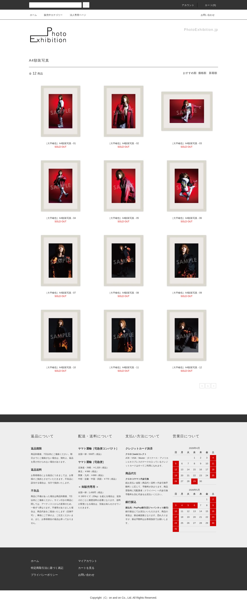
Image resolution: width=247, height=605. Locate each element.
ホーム (33, 15)
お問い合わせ (205, 15)
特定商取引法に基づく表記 (47, 567)
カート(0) (208, 5)
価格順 (202, 72)
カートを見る (86, 567)
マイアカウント (87, 560)
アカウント (186, 5)
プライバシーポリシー (44, 574)
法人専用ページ (75, 15)
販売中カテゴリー (51, 15)
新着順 (213, 72)
